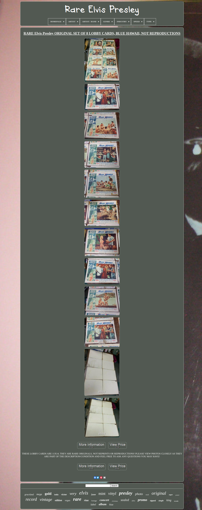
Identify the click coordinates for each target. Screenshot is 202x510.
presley (125, 493)
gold (48, 494)
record (31, 499)
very (73, 493)
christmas (115, 501)
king (168, 500)
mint (101, 493)
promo (142, 500)
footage (94, 501)
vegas (67, 500)
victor (64, 494)
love (93, 495)
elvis (83, 493)
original (159, 493)
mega (39, 494)
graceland (29, 494)
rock (147, 495)
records (176, 501)
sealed (125, 500)
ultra (133, 501)
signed (153, 500)
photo (139, 494)
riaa (86, 500)
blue (111, 504)
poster (177, 495)
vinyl (112, 493)
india (56, 495)
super (171, 495)
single (161, 500)
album (102, 504)
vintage (46, 499)
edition (58, 500)
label (93, 504)
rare (77, 499)
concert (104, 500)
